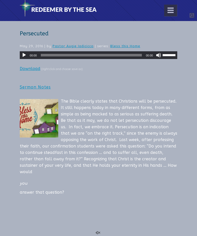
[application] (98, 55)
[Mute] (158, 55)
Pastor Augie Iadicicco (73, 46)
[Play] (24, 55)
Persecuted (34, 33)
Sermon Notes (35, 87)
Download (30, 68)
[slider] (91, 55)
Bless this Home (125, 46)
